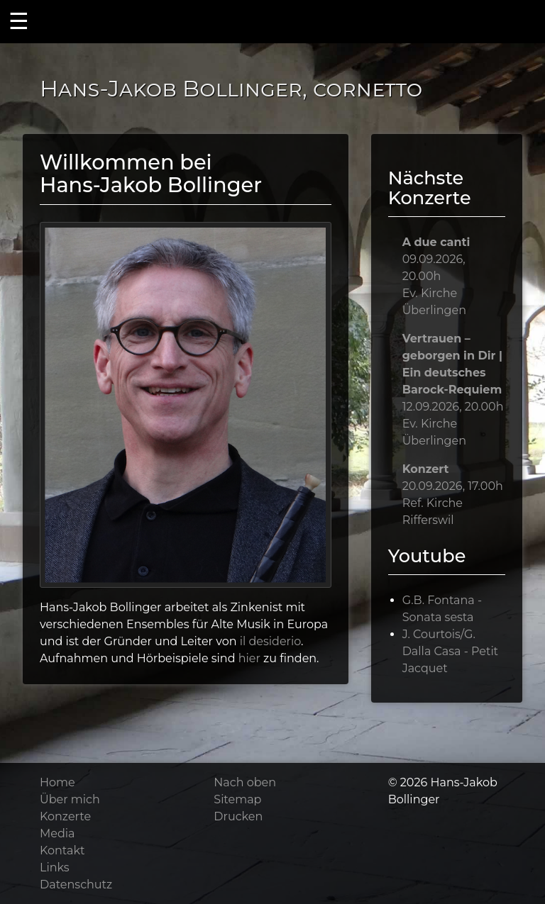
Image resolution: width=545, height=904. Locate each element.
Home (57, 782)
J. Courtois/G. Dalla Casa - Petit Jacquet (450, 651)
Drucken (238, 816)
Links (55, 867)
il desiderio (270, 641)
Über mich (70, 799)
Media (57, 833)
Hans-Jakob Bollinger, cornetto (231, 88)
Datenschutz (76, 884)
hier (249, 658)
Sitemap (237, 799)
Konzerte (65, 816)
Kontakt (62, 850)
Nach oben (245, 782)
